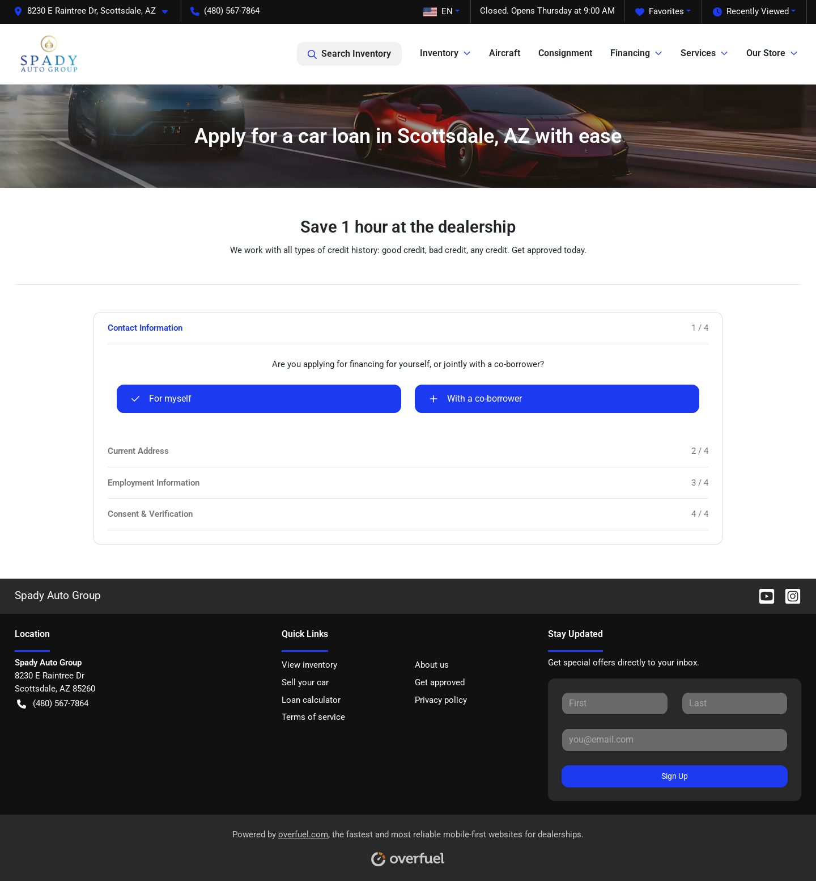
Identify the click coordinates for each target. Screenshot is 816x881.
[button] (95, 11)
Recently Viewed (751, 11)
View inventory (309, 665)
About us (432, 665)
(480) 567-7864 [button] (225, 11)
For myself (161, 399)
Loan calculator (311, 700)
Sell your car (305, 682)
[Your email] (675, 739)
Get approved (440, 682)
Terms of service (313, 717)
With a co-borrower (475, 399)
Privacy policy (441, 700)
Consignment (565, 53)
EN (438, 11)
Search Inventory (349, 54)
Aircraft (504, 53)
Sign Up (674, 776)
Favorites (659, 11)
